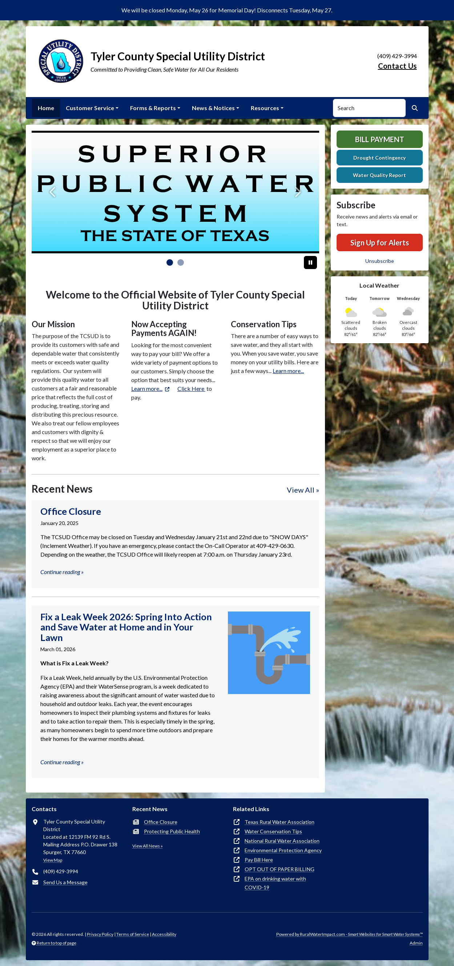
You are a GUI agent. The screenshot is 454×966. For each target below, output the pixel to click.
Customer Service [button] (90, 107)
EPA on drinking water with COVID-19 (275, 882)
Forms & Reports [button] (153, 107)
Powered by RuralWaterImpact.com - (349, 934)
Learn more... (146, 388)
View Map (52, 860)
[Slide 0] (169, 262)
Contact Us (397, 65)
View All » (303, 489)
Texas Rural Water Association (279, 822)
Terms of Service (132, 934)
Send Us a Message (65, 882)
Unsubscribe (379, 261)
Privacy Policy (100, 934)
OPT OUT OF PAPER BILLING (279, 869)
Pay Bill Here (259, 860)
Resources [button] (265, 107)
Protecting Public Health (172, 831)
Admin (416, 943)
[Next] (297, 192)
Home (46, 107)
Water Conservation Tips (273, 831)
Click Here (191, 388)
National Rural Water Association (282, 841)
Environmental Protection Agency (283, 850)
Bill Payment (379, 139)
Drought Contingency (379, 158)
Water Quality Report (379, 175)
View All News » (147, 846)
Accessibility (164, 934)
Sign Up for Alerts (379, 242)
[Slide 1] (180, 262)
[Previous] (53, 192)
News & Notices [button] (213, 107)
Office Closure (160, 822)
